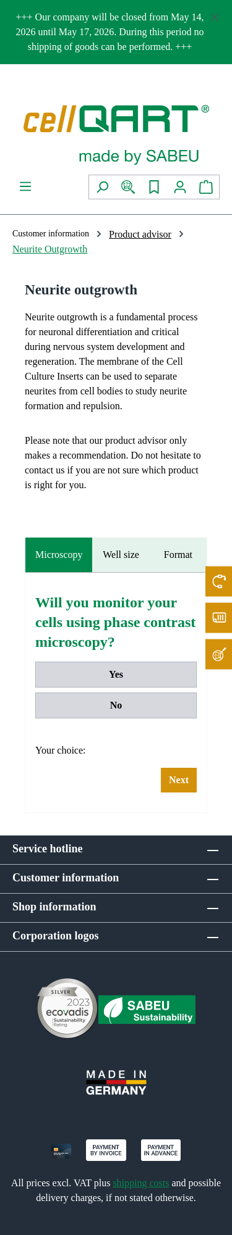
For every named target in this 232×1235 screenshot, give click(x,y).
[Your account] (180, 187)
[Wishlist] (154, 187)
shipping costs (141, 1183)
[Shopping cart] (206, 187)
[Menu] (25, 186)
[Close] (215, 15)
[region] (116, 32)
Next (179, 780)
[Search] (102, 187)
